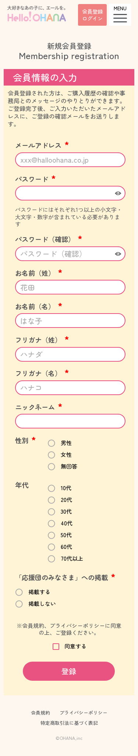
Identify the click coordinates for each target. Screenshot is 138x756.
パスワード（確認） (48, 239)
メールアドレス (42, 145)
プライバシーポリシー (83, 712)
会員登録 (92, 14)
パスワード (35, 179)
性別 (25, 440)
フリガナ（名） (42, 373)
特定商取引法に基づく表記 (69, 722)
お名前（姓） (39, 273)
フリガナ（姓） (42, 339)
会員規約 (40, 712)
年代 (21, 484)
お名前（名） (39, 306)
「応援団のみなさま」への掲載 (65, 577)
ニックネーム (39, 407)
